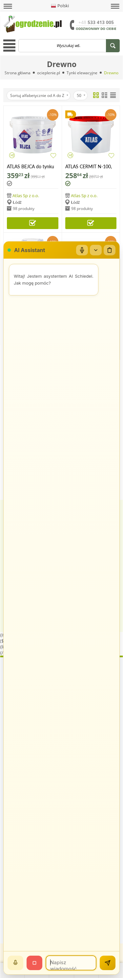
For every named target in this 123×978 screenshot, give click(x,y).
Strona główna (18, 73)
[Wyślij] (107, 963)
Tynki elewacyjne (82, 73)
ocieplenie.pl (48, 73)
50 (81, 95)
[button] (7, 6)
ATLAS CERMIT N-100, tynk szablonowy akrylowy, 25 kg (88, 166)
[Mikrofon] (82, 250)
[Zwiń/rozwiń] (96, 250)
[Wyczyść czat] (109, 250)
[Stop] (34, 963)
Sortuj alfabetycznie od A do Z (39, 95)
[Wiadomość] (71, 962)
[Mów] (15, 963)
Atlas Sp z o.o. (25, 195)
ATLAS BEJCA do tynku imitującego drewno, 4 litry (30, 166)
